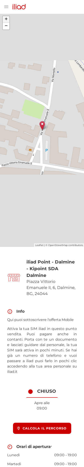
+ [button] (6, 19)
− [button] (6, 26)
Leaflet (39, 245)
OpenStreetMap (58, 245)
